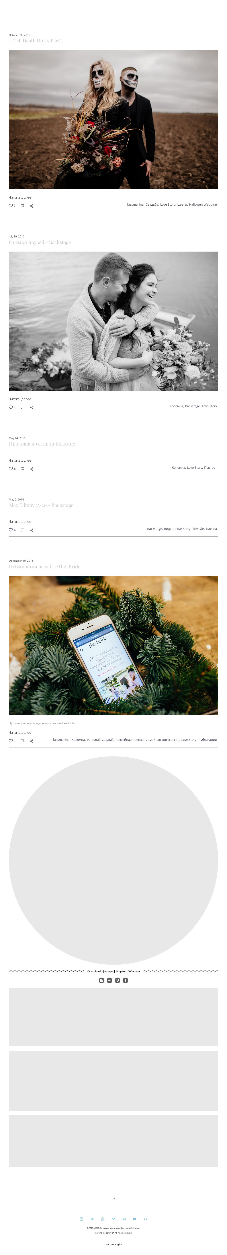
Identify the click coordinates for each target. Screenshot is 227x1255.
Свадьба (152, 204)
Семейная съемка (130, 739)
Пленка (211, 528)
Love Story (167, 204)
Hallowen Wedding (203, 204)
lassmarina (135, 204)
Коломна (176, 406)
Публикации (207, 739)
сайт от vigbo (113, 1245)
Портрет (210, 467)
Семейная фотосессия (162, 739)
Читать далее (20, 197)
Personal (93, 739)
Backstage (192, 406)
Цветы (182, 204)
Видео (168, 528)
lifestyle (198, 528)
